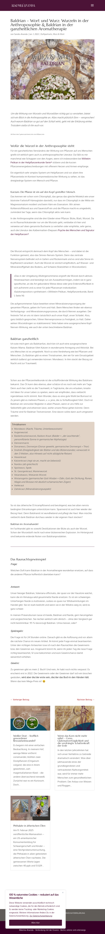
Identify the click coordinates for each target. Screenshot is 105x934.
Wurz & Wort (58, 34)
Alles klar (35, 922)
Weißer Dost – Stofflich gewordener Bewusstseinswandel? (25, 738)
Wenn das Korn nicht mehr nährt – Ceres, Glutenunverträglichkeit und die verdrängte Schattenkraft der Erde (74, 740)
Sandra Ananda (21, 34)
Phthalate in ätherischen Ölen (29, 825)
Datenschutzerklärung (73, 913)
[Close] (62, 892)
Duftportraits (46, 34)
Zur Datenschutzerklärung (41, 916)
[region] (35, 909)
